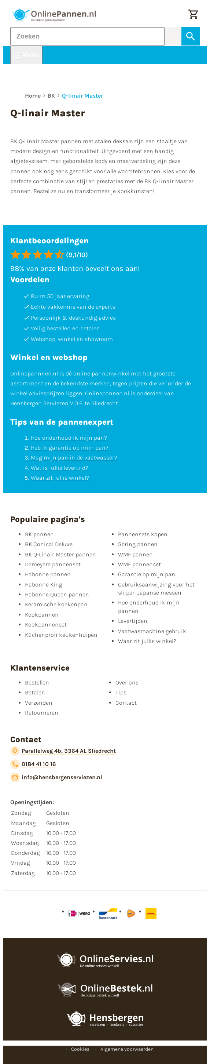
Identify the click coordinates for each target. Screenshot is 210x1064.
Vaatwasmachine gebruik (152, 631)
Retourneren (41, 712)
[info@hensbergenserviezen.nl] (56, 777)
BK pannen (39, 534)
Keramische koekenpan (56, 604)
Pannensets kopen (142, 534)
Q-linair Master (82, 95)
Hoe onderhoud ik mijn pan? (69, 437)
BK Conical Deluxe (49, 544)
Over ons (127, 682)
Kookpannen (42, 614)
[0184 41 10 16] (33, 764)
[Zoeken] (87, 36)
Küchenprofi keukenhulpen (61, 634)
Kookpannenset (46, 624)
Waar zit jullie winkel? (60, 477)
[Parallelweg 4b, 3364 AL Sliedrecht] (63, 751)
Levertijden (132, 620)
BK (51, 95)
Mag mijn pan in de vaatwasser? (74, 457)
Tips (120, 692)
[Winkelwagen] (193, 15)
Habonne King (43, 584)
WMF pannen (135, 554)
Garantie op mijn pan (146, 574)
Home (33, 95)
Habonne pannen (48, 574)
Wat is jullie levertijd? (59, 467)
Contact (126, 702)
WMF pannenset (139, 564)
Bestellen (37, 682)
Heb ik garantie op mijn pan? (69, 447)
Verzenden (38, 702)
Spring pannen (138, 544)
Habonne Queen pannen (57, 594)
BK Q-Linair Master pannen (60, 554)
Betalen (35, 692)
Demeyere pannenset (53, 564)
